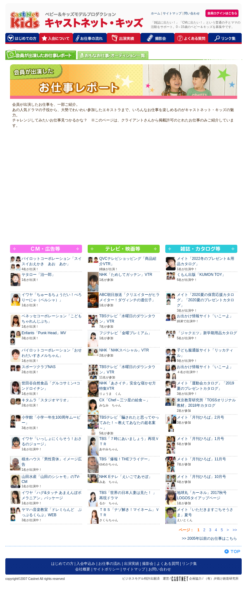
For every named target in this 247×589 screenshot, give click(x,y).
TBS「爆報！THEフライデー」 (125, 459)
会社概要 (82, 569)
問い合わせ (192, 13)
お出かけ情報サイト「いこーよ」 (205, 316)
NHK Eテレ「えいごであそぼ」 (125, 476)
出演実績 (131, 563)
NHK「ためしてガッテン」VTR (125, 274)
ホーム (155, 13)
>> (235, 530)
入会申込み (85, 563)
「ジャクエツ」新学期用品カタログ (207, 333)
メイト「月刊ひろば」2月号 (200, 417)
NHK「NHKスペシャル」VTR (124, 350)
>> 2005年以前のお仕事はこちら (209, 538)
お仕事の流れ (109, 563)
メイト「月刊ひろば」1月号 (200, 438)
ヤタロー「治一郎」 (38, 274)
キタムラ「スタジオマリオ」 (46, 400)
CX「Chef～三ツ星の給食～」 (124, 400)
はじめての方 (62, 563)
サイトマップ (172, 13)
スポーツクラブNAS (39, 367)
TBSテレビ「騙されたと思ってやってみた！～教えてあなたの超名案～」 (129, 422)
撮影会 (147, 563)
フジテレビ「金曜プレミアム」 (125, 333)
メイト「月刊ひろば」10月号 (201, 476)
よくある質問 (168, 563)
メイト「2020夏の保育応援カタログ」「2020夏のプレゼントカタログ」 (205, 300)
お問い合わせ (159, 569)
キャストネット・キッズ (23, 19)
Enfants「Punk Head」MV (44, 333)
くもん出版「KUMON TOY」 (201, 274)
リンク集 (189, 563)
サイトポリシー (106, 569)
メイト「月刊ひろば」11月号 (201, 459)
